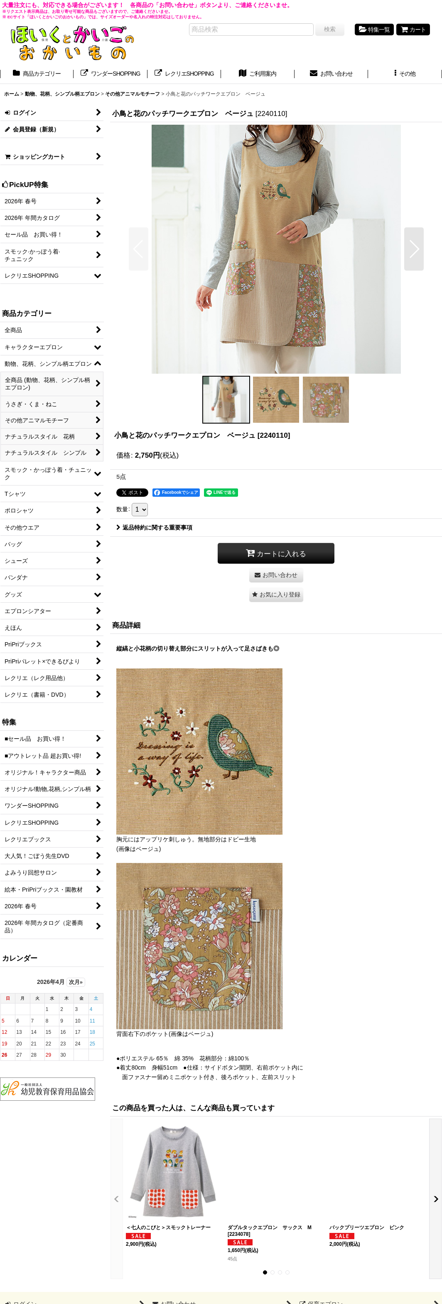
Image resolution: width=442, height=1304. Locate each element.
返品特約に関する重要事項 (154, 527)
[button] (405, 74)
